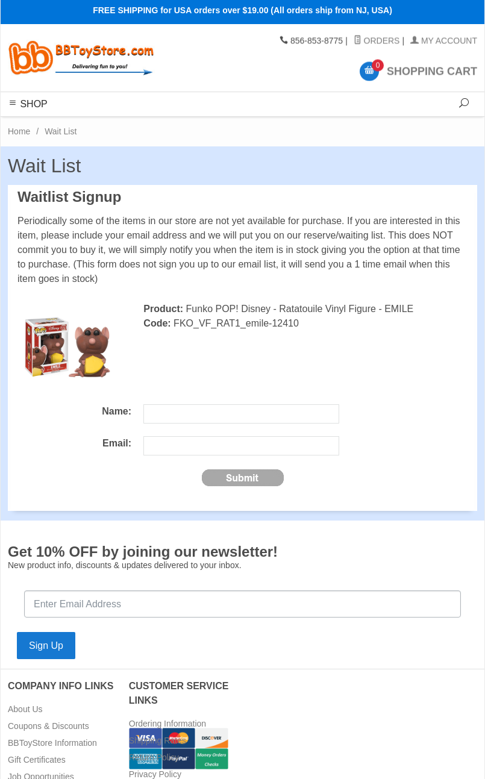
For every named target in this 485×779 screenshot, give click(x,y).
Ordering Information (167, 723)
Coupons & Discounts (48, 726)
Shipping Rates (157, 740)
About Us (25, 709)
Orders (377, 41)
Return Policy (154, 757)
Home (19, 131)
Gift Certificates (37, 760)
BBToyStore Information (52, 743)
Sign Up (46, 645)
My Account (443, 41)
